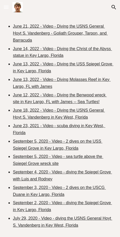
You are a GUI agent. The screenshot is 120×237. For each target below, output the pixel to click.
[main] (60, 126)
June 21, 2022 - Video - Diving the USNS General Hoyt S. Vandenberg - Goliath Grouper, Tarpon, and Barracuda (60, 33)
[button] (6, 7)
